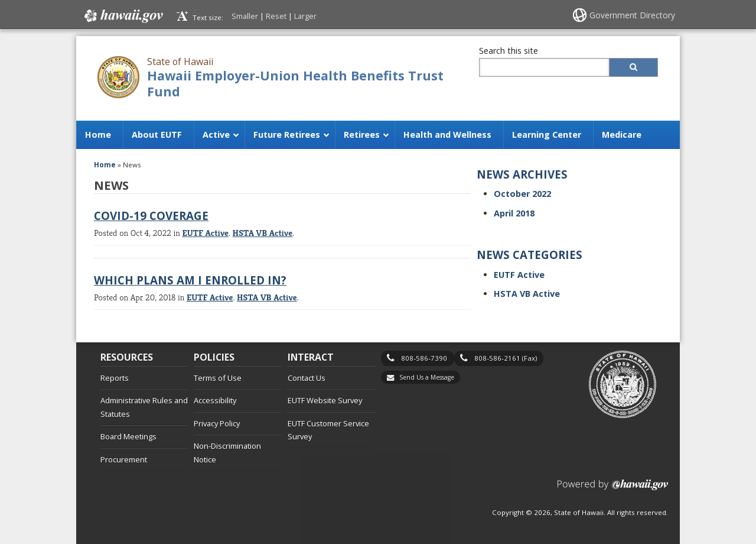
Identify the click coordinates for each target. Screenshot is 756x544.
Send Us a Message (426, 377)
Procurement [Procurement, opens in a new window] (123, 459)
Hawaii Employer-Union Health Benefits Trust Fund (295, 83)
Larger (305, 16)
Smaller (245, 16)
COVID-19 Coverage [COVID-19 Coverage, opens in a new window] (151, 215)
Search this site (508, 50)
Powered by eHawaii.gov (613, 489)
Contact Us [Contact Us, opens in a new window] (306, 378)
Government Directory (632, 15)
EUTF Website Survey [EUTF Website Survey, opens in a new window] (325, 400)
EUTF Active (205, 232)
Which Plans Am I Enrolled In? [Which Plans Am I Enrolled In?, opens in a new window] (190, 280)
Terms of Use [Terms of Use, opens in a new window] (218, 378)
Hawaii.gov (122, 16)
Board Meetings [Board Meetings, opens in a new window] (128, 436)
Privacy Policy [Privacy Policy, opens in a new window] (217, 423)
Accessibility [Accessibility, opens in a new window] (215, 400)
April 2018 (514, 213)
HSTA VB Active (262, 232)
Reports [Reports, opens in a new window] (114, 378)
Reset (276, 16)
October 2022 (522, 193)
